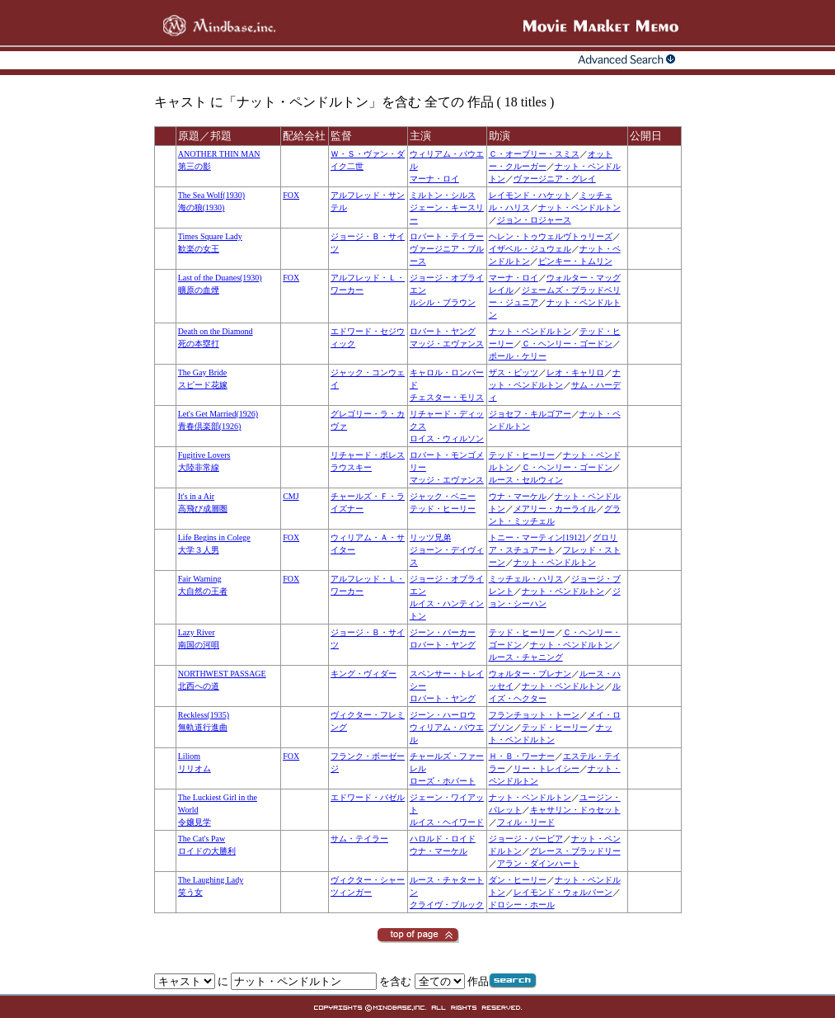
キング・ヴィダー (363, 673)
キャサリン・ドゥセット (575, 809)
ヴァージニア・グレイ (555, 178)
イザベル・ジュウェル (530, 248)
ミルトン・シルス (443, 195)
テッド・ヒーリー (522, 455)
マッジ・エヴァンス (447, 343)
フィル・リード (526, 822)
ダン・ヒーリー (518, 879)
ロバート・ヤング (443, 331)
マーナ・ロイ (434, 178)
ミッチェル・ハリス (526, 578)
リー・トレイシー (546, 768)
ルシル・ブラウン (443, 302)
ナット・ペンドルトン (579, 207)
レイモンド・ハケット (530, 195)
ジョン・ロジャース (534, 219)
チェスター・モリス (447, 397)
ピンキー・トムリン (575, 261)
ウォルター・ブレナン (530, 673)
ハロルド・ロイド (443, 838)
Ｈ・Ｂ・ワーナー (522, 756)
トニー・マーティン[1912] (537, 537)
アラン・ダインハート (538, 863)
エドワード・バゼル (368, 797)
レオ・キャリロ (575, 372)
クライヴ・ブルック (447, 904)
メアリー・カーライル (555, 508)
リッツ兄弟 (430, 537)
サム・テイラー (359, 838)
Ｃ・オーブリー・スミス (534, 153)
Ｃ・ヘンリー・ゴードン (567, 343)
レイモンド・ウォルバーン (563, 892)
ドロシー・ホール (522, 904)
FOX (291, 195)
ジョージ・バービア (526, 838)
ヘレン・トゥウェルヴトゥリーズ (550, 236)
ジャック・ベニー (443, 496)
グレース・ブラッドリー (575, 850)
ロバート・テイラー (447, 236)
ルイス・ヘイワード (447, 822)
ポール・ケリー (518, 356)
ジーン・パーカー (443, 632)
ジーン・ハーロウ (443, 714)
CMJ (290, 496)
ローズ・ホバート (443, 780)
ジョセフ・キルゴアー (530, 413)
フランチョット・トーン (534, 714)
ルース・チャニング (526, 657)
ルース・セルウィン (526, 479)
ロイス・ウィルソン (447, 438)
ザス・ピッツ (513, 372)
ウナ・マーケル (518, 496)
